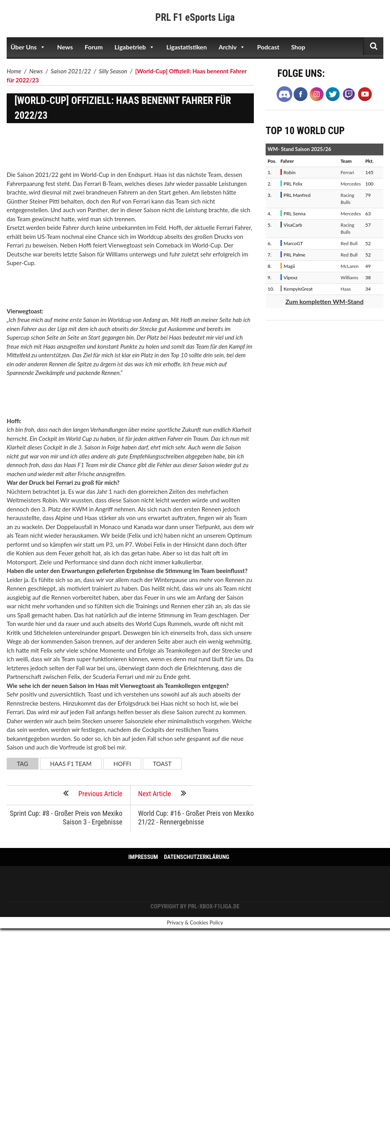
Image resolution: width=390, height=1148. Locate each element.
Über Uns (28, 47)
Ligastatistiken (186, 47)
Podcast (268, 47)
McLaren (350, 266)
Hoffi (122, 763)
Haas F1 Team (71, 763)
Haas (346, 289)
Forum (94, 47)
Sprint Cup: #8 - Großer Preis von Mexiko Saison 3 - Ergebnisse (66, 817)
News (65, 47)
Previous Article (92, 793)
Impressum (143, 857)
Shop (298, 47)
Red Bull (349, 243)
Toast (162, 763)
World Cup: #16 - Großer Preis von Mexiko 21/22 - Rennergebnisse (196, 817)
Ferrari (347, 172)
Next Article (162, 793)
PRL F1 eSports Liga (195, 17)
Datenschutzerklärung (197, 857)
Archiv (232, 47)
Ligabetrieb (135, 47)
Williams (349, 277)
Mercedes (351, 184)
